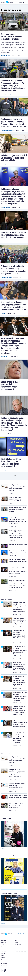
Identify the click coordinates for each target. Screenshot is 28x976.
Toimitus (17, 947)
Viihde (2, 960)
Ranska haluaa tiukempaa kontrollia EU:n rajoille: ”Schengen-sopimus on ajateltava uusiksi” (11, 463)
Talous (7, 356)
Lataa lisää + (14, 476)
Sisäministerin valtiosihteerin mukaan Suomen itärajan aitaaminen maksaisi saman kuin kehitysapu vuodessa (14, 270)
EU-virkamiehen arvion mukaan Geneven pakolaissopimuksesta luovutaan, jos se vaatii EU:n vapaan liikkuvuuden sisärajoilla (13, 306)
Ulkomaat (8, 55)
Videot (2, 955)
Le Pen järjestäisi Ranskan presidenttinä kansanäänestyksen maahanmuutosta (11, 385)
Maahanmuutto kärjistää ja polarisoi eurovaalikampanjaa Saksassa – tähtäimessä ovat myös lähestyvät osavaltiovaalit (13, 123)
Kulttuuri (3, 953)
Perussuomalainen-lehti (20, 951)
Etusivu (16, 942)
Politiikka (3, 55)
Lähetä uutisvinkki (19, 949)
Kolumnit (3, 957)
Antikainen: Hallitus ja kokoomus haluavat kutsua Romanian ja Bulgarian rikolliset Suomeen (14, 235)
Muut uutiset (14, 94)
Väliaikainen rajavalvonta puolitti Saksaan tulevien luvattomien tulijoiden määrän (14, 158)
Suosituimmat (18, 944)
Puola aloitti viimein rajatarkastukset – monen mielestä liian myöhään (11, 36)
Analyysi (8, 130)
